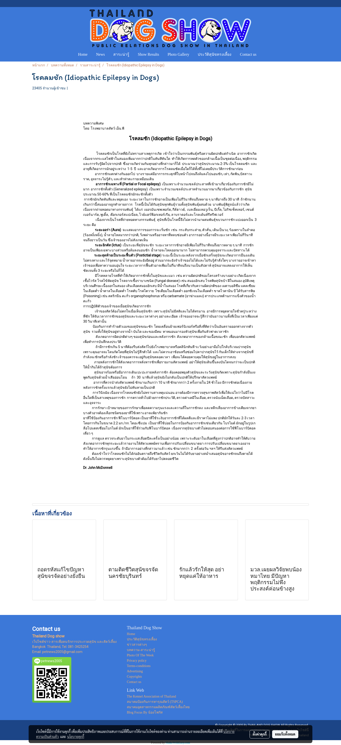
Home (83, 54)
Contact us (248, 54)
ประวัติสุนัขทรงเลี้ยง (214, 54)
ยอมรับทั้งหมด (285, 734)
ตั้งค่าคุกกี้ (260, 734)
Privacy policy (136, 660)
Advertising (135, 671)
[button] (265, 54)
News (100, 54)
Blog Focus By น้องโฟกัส (145, 712)
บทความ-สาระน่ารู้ (141, 650)
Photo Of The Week (140, 655)
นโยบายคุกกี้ (75, 736)
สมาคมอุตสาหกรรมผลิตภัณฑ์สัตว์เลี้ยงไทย (158, 707)
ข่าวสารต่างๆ (137, 644)
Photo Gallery (178, 54)
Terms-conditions (139, 666)
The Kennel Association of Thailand (151, 696)
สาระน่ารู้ (121, 54)
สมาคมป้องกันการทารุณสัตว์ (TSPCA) (155, 702)
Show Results (148, 54)
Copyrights (134, 676)
